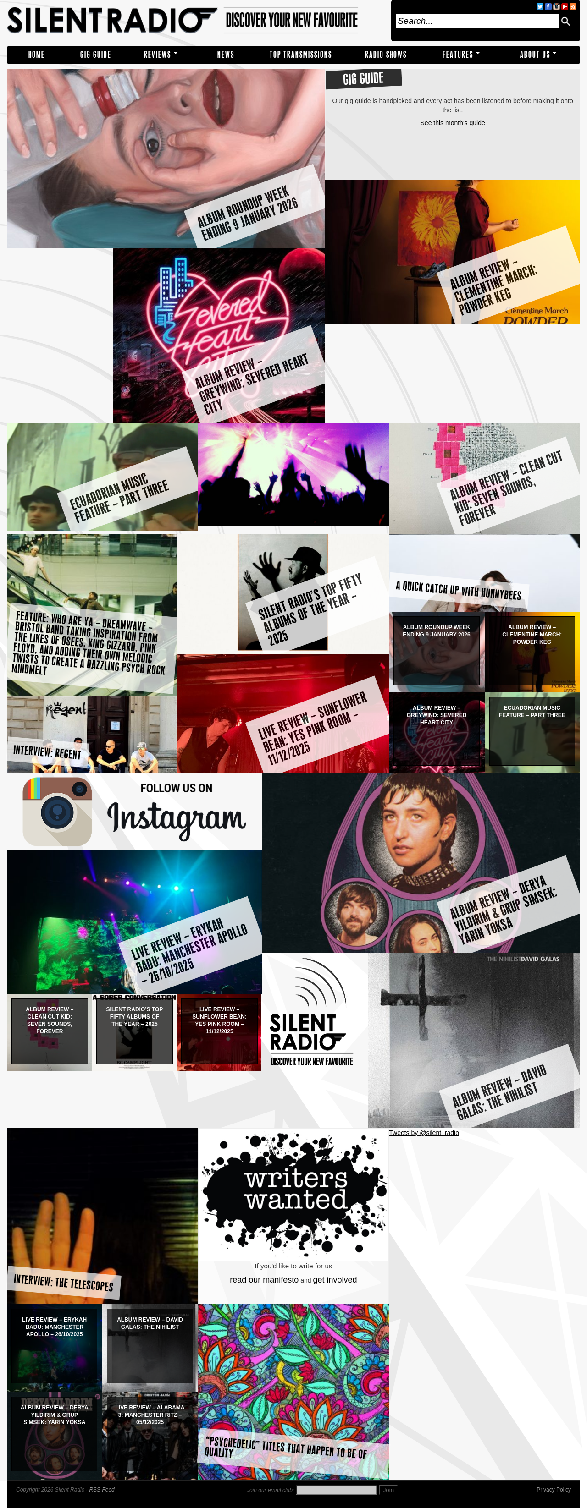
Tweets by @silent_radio (424, 1132)
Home (36, 54)
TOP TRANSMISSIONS (301, 54)
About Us (535, 54)
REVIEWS (157, 54)
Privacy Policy (554, 1489)
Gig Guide (95, 54)
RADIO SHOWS (386, 54)
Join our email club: (270, 1490)
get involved (335, 1279)
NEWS (225, 54)
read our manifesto (264, 1279)
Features (458, 54)
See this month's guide (453, 122)
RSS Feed (101, 1489)
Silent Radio (196, 20)
